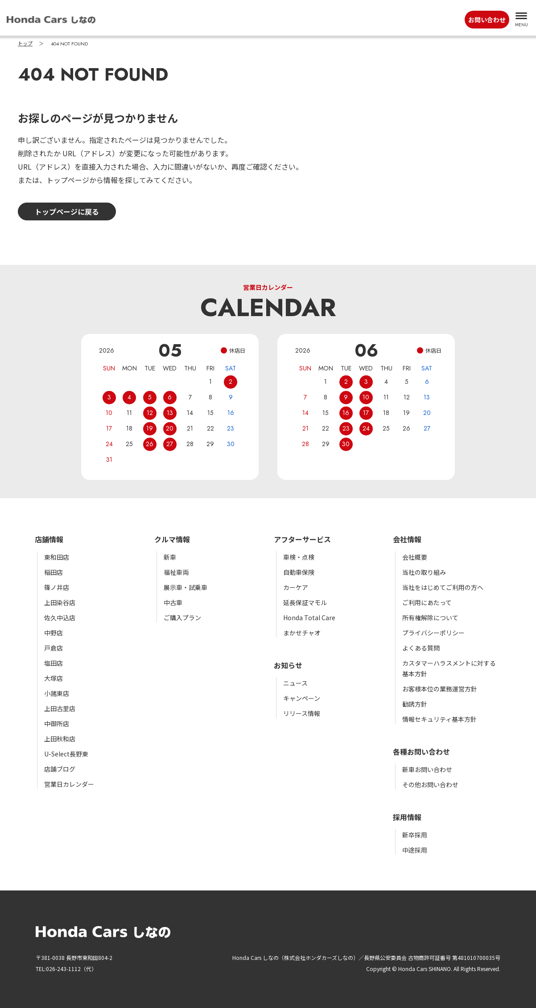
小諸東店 (56, 693)
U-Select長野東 (66, 753)
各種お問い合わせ (421, 751)
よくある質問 (421, 647)
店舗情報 (49, 539)
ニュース (295, 683)
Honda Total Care (309, 617)
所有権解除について (430, 617)
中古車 (173, 602)
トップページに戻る (67, 211)
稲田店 (53, 572)
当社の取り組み (424, 572)
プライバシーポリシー (433, 632)
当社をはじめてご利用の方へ (442, 587)
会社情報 (407, 539)
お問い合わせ (487, 19)
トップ (25, 43)
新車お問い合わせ (427, 769)
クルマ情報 (172, 539)
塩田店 (53, 662)
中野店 (53, 632)
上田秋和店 (59, 738)
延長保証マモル (305, 602)
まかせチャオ (302, 632)
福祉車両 (176, 572)
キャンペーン (301, 698)
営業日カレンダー (69, 784)
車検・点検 (298, 557)
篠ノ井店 (56, 587)
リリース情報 (301, 713)
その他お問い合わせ (430, 784)
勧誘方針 (414, 703)
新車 (170, 557)
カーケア (295, 587)
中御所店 (56, 723)
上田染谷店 (59, 602)
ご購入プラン (182, 617)
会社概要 (414, 557)
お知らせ (288, 665)
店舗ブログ (59, 768)
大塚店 (53, 678)
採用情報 (407, 817)
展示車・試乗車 (185, 587)
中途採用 (414, 849)
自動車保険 (298, 572)
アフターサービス (302, 539)
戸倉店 (53, 647)
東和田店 (56, 557)
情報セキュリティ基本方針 (439, 719)
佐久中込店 (59, 617)
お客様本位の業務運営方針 (439, 688)
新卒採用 (414, 834)
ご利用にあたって (427, 602)
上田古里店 (59, 708)
